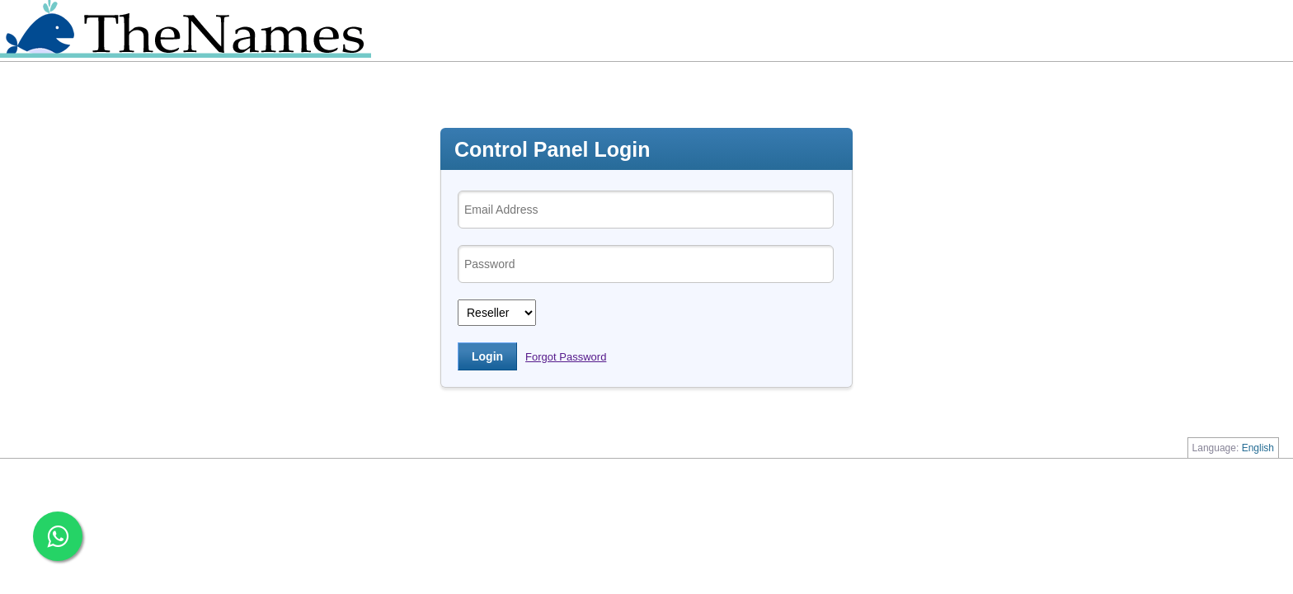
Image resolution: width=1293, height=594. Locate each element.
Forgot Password (565, 357)
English (1258, 448)
